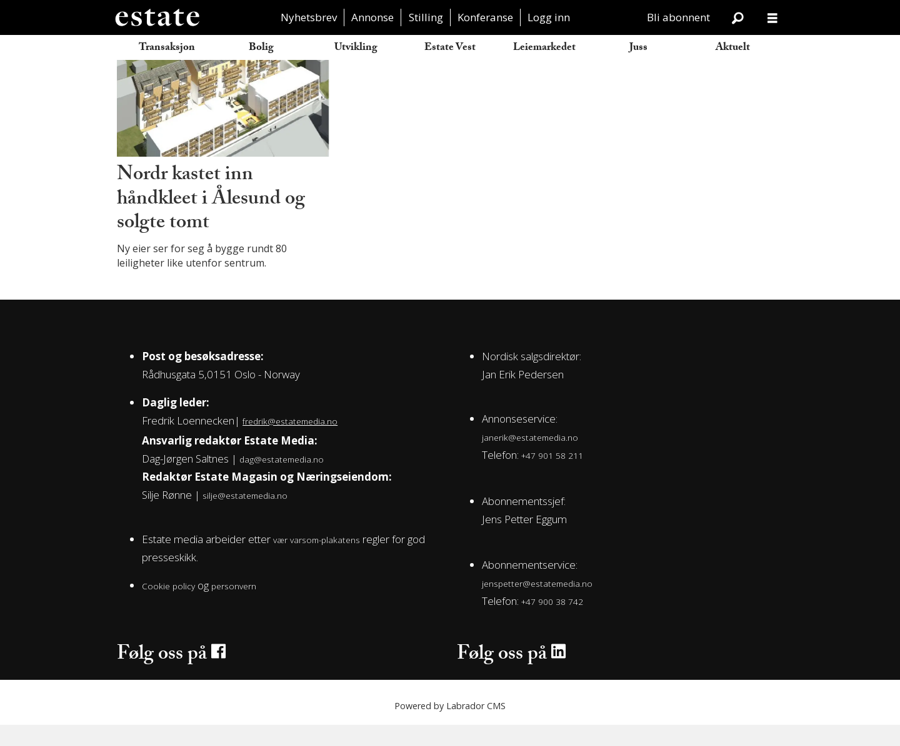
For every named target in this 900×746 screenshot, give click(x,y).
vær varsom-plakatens (316, 561)
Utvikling (356, 48)
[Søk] (737, 17)
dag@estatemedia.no (281, 480)
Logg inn (549, 17)
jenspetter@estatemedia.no (537, 605)
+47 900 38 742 (552, 623)
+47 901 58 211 (552, 477)
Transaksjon (167, 48)
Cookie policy (168, 606)
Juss (638, 48)
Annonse (372, 17)
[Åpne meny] (772, 18)
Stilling (426, 17)
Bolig (261, 48)
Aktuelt (733, 48)
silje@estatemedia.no (245, 516)
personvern (233, 606)
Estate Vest (450, 48)
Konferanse (485, 17)
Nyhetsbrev (309, 17)
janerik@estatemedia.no (530, 458)
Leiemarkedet (544, 48)
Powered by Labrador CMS (450, 727)
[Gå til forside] (157, 17)
